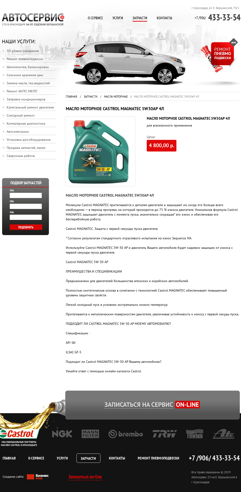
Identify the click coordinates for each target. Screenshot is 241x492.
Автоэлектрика (18, 132)
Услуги (118, 17)
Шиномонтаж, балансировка (28, 67)
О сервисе (95, 17)
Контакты (164, 17)
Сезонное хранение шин (25, 75)
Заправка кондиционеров (26, 100)
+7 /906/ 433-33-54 (214, 457)
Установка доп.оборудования (29, 140)
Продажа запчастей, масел (26, 148)
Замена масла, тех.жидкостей (28, 83)
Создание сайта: (26, 476)
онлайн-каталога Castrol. (123, 371)
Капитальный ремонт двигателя (30, 108)
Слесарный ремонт (21, 116)
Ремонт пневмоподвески (25, 59)
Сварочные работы (21, 156)
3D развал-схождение (23, 51)
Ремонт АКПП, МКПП (22, 92)
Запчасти (139, 17)
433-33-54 (217, 17)
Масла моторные (116, 97)
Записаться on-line (85, 476)
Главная (71, 97)
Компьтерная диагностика (26, 124)
